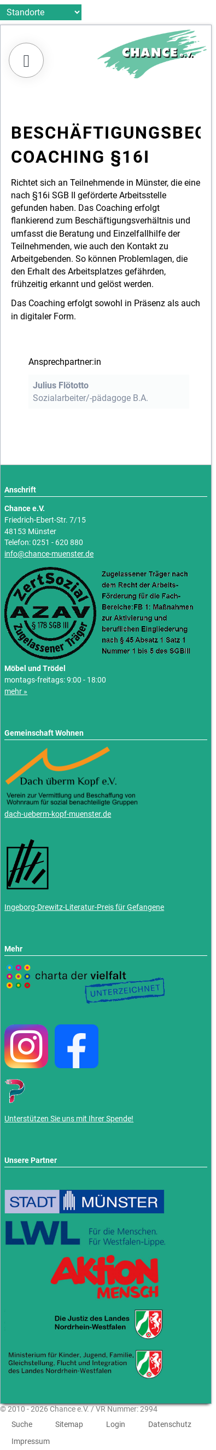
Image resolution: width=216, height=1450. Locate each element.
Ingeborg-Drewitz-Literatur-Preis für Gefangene (84, 907)
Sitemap (69, 1424)
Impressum (30, 1441)
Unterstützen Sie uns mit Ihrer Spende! (68, 1119)
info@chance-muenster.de (49, 554)
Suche (21, 1424)
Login (115, 1424)
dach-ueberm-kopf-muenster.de (57, 814)
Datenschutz (169, 1424)
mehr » (15, 691)
